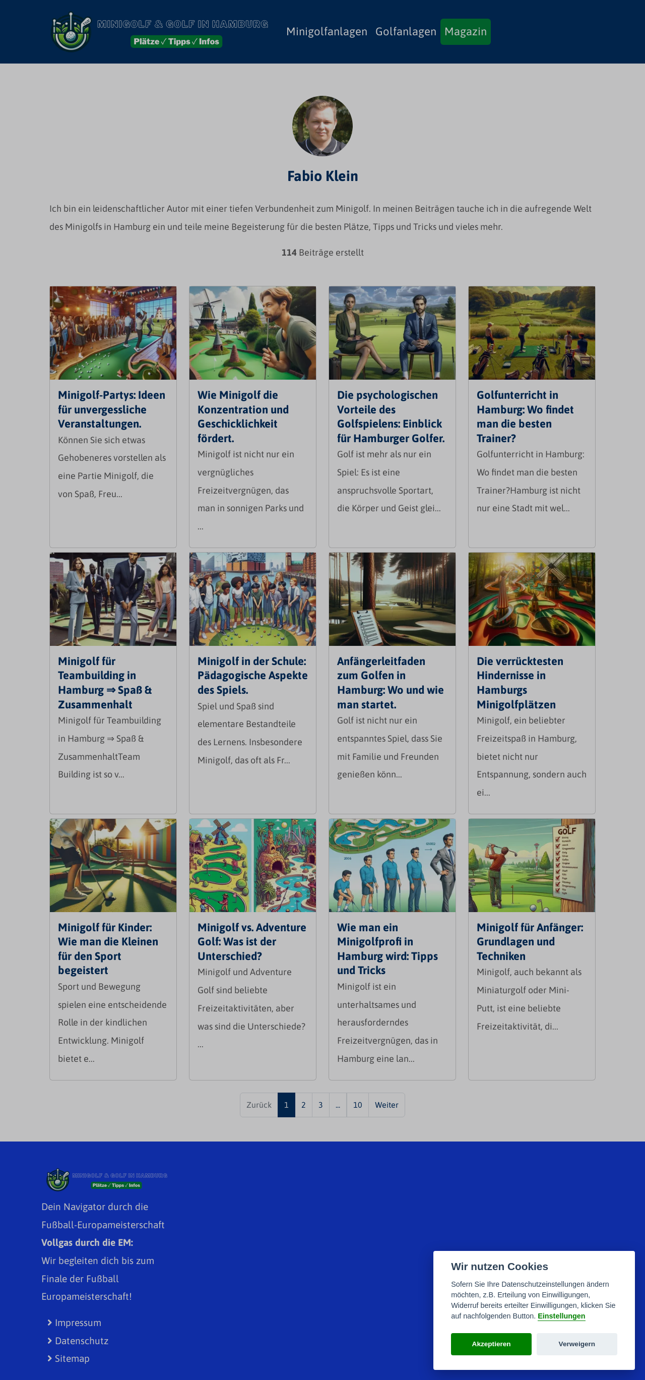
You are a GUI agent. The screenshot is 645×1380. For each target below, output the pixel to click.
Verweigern (577, 1344)
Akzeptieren (491, 1344)
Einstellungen (561, 1316)
